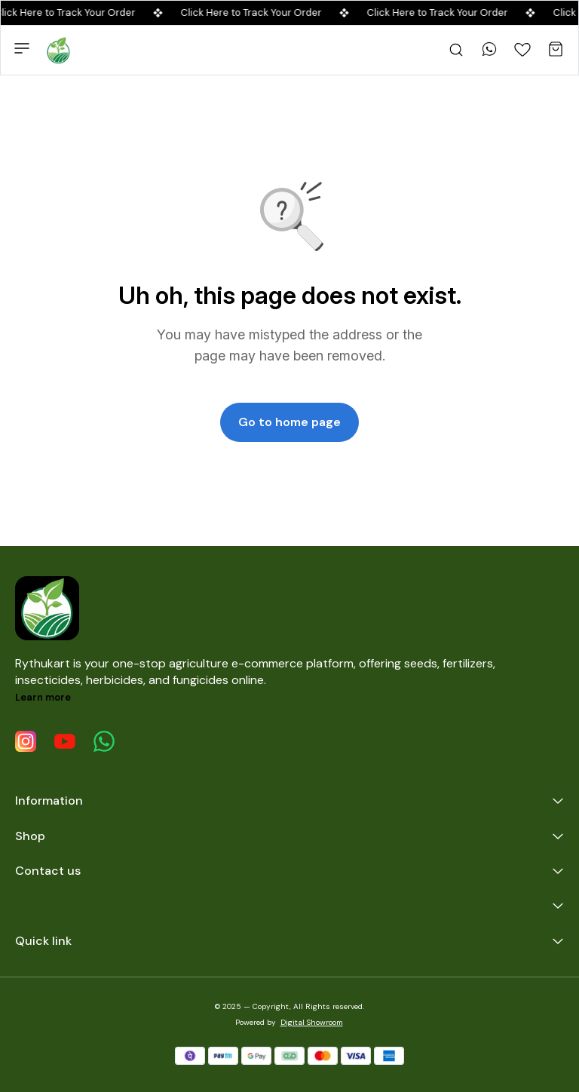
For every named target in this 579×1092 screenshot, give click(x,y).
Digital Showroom (311, 1022)
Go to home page (289, 422)
